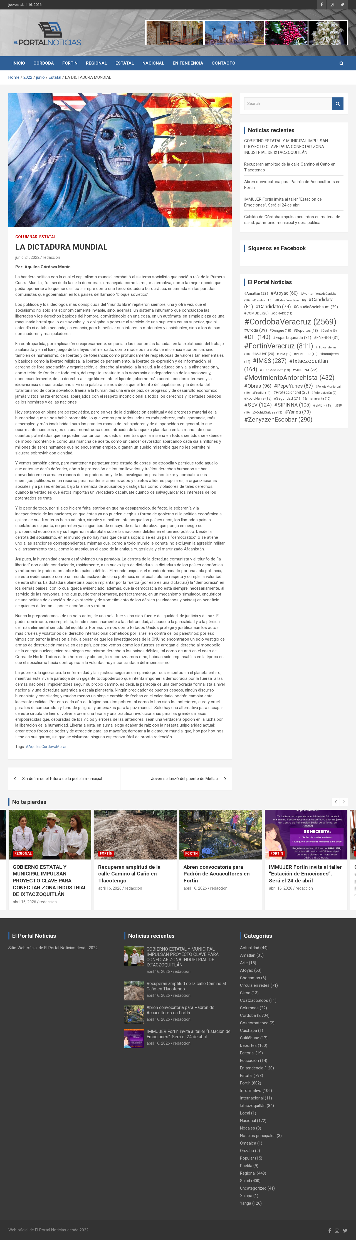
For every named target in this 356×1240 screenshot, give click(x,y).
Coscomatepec (254, 1022)
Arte (244, 962)
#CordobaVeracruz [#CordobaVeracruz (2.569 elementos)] (290, 321)
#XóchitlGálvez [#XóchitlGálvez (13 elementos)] (267, 412)
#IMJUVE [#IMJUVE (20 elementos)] (263, 354)
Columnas (26, 237)
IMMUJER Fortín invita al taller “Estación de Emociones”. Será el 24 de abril (305, 874)
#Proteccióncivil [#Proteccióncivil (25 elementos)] (291, 392)
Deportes (248, 1045)
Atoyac (246, 970)
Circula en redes (255, 985)
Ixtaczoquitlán (253, 1105)
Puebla (246, 1165)
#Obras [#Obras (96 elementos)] (257, 386)
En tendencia (188, 63)
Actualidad (249, 947)
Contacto (223, 63)
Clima (245, 992)
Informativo (250, 1090)
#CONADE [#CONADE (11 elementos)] (281, 313)
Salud (245, 1180)
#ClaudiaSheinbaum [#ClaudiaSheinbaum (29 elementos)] (315, 307)
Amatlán (247, 955)
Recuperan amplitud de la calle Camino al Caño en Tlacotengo (129, 874)
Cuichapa (248, 1030)
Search (337, 103)
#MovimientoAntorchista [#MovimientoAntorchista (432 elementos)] (289, 378)
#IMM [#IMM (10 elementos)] (284, 354)
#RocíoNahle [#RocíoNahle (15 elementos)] (257, 398)
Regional (96, 63)
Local (245, 1113)
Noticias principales (258, 1135)
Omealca (248, 1143)
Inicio (19, 63)
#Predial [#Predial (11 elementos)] (261, 393)
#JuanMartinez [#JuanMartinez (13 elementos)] (275, 370)
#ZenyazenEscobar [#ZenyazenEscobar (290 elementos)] (278, 419)
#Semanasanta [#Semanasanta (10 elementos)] (316, 398)
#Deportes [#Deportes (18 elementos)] (306, 330)
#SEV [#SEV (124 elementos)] (258, 405)
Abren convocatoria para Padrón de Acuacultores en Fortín (217, 874)
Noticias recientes (151, 936)
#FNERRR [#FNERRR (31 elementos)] (327, 337)
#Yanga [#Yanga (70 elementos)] (298, 412)
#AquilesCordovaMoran (47, 746)
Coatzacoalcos (254, 1000)
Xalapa (246, 1195)
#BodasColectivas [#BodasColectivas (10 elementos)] (290, 300)
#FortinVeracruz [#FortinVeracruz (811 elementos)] (278, 346)
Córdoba (43, 63)
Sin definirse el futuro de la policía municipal (62, 778)
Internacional (252, 1098)
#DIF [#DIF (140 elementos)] (257, 337)
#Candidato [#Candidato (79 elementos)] (273, 306)
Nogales (247, 1128)
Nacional (153, 63)
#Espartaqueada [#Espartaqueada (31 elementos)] (292, 337)
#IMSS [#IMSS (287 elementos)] (270, 360)
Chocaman (250, 977)
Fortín (70, 63)
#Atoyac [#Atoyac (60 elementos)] (284, 293)
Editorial (247, 1053)
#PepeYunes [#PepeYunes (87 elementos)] (293, 386)
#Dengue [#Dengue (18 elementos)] (280, 330)
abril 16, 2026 (24, 902)
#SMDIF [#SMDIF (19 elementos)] (323, 405)
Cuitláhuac (249, 1037)
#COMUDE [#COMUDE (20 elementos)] (256, 313)
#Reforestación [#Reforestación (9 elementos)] (324, 393)
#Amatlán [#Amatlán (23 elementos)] (256, 293)
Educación (249, 1060)
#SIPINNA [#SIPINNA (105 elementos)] (292, 405)
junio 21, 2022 (27, 257)
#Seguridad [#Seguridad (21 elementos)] (287, 398)
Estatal (124, 63)
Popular (247, 1158)
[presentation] (336, 802)
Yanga (245, 1203)
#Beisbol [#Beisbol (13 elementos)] (262, 300)
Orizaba (247, 1150)
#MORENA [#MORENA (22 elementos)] (305, 370)
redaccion (51, 257)
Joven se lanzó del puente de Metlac (184, 778)
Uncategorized (253, 1188)
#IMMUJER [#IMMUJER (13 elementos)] (306, 354)
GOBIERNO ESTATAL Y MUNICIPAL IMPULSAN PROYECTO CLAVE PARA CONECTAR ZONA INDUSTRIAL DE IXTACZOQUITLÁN (286, 146)
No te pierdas (29, 802)
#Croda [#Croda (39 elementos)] (255, 330)
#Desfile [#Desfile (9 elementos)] (328, 331)
